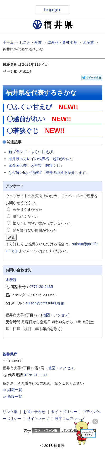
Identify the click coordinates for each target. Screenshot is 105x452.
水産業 (88, 42)
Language (52, 10)
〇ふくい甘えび (29, 106)
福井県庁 (10, 354)
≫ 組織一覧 (12, 390)
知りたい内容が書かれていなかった (42, 223)
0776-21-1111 (35, 375)
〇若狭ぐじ (23, 130)
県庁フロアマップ (69, 418)
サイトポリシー (64, 412)
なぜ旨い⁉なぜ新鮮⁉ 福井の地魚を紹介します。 (49, 172)
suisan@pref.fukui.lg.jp (45, 303)
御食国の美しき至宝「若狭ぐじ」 (36, 165)
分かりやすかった (27, 209)
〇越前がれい (26, 118)
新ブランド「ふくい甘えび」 (32, 152)
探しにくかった (26, 216)
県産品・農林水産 (62, 42)
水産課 (11, 280)
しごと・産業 (31, 42)
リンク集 (10, 412)
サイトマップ (38, 418)
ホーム (8, 42)
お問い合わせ (34, 412)
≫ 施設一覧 (12, 397)
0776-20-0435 (41, 287)
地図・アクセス (55, 315)
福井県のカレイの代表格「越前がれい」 (41, 159)
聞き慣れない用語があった (35, 230)
